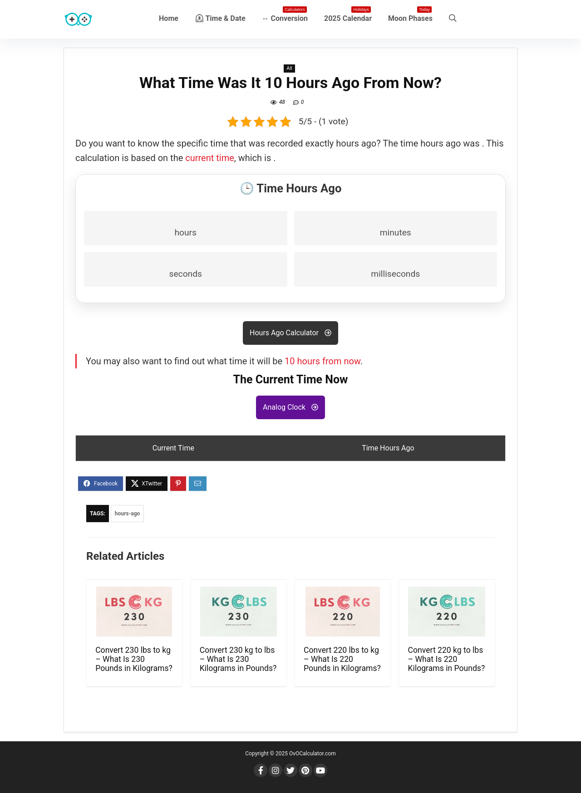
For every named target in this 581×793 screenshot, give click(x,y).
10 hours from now (322, 361)
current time (209, 157)
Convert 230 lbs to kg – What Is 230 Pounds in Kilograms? (133, 659)
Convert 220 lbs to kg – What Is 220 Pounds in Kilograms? (342, 659)
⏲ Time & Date (220, 18)
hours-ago (127, 513)
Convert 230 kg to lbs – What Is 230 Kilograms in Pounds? (238, 659)
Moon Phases (410, 16)
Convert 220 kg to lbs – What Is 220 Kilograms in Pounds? (446, 659)
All (289, 68)
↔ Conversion (285, 16)
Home (168, 18)
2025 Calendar (348, 16)
